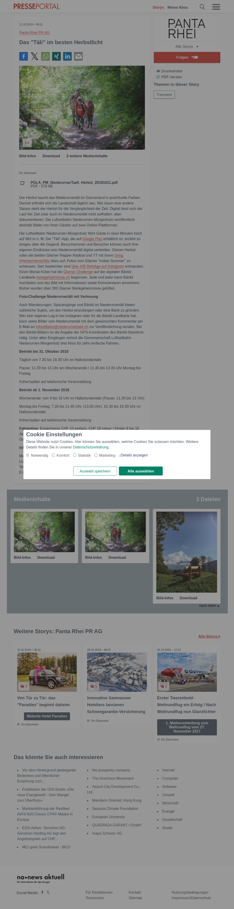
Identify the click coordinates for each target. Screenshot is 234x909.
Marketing (107, 455)
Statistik (84, 455)
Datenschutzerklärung (91, 447)
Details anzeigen (134, 455)
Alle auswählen (141, 471)
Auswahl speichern (95, 471)
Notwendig (39, 455)
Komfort (63, 455)
